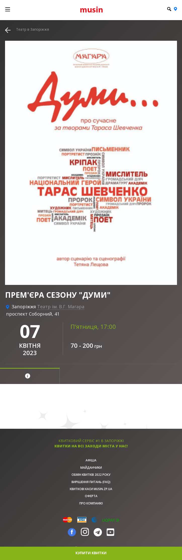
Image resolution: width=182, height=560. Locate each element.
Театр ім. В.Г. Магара (60, 307)
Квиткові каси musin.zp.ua (91, 489)
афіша (91, 460)
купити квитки (91, 552)
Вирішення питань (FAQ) (91, 482)
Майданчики (91, 467)
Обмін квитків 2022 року (91, 474)
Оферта (91, 496)
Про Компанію (91, 503)
